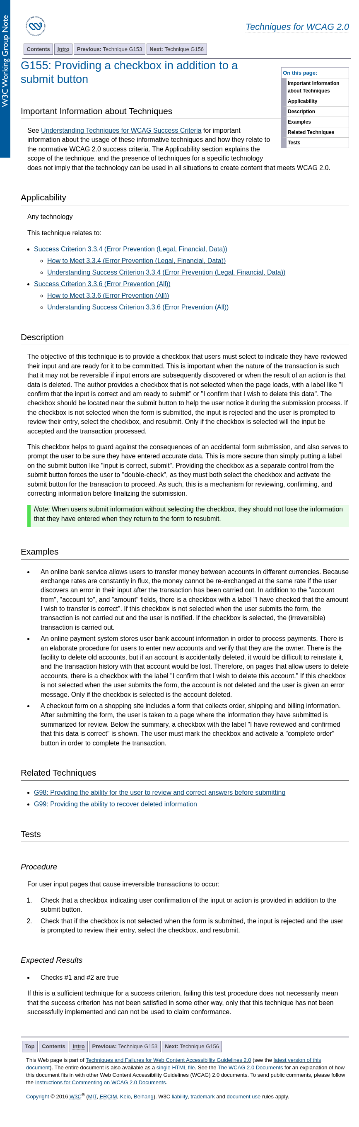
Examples (299, 122)
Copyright (37, 1096)
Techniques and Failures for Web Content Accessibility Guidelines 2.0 (168, 1060)
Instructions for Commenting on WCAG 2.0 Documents (100, 1082)
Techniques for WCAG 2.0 (297, 27)
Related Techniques (311, 132)
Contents (38, 49)
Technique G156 (176, 49)
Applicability (302, 101)
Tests (294, 143)
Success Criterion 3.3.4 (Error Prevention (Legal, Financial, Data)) (130, 249)
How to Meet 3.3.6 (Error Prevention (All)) (108, 295)
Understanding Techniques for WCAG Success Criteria (121, 130)
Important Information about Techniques (314, 87)
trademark (202, 1096)
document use (244, 1096)
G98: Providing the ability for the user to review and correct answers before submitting (159, 792)
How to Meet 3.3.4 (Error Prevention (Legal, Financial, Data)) (136, 260)
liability (180, 1096)
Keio (125, 1096)
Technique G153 (109, 49)
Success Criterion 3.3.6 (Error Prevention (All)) (102, 283)
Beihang (144, 1096)
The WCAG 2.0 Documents (250, 1067)
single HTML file (176, 1067)
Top (30, 1046)
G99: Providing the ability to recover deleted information (115, 804)
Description (301, 111)
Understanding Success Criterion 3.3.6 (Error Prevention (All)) (138, 307)
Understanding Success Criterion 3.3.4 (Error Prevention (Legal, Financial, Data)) (166, 272)
